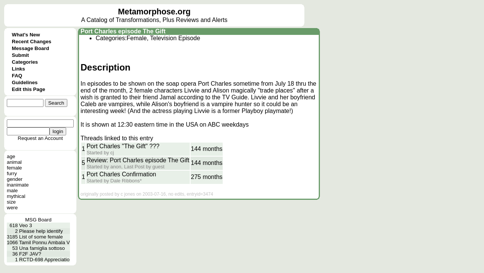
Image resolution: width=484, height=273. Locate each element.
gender (15, 179)
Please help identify (41, 231)
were (12, 207)
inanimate (18, 185)
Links (18, 69)
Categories (25, 62)
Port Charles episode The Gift (123, 31)
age (11, 156)
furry (12, 173)
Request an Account (40, 138)
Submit (20, 55)
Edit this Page (28, 89)
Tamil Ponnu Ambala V (44, 242)
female (14, 168)
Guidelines (24, 82)
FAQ (17, 75)
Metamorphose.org (154, 11)
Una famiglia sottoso (42, 248)
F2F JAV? (30, 254)
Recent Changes (31, 41)
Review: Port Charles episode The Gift (138, 160)
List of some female (41, 237)
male (12, 190)
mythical (16, 196)
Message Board (30, 48)
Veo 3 (25, 225)
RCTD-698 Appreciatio (44, 259)
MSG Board (38, 220)
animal (14, 162)
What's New (26, 35)
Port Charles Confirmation (121, 174)
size (11, 202)
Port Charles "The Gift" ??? (123, 146)
